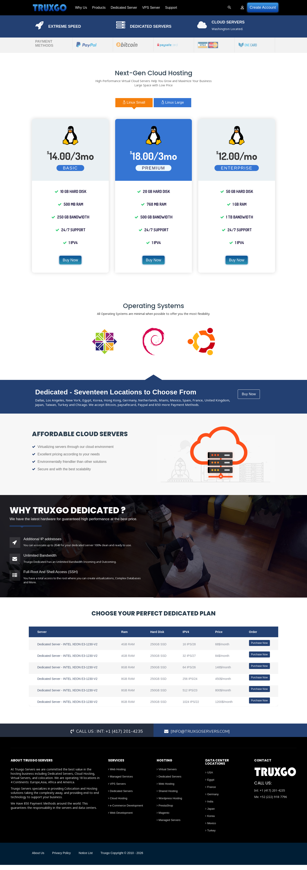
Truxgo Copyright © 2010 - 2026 (132, 858)
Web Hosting (117, 774)
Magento (163, 818)
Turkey (210, 835)
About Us (38, 858)
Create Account (263, 7)
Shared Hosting (167, 796)
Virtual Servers (167, 774)
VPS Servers (117, 789)
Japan (210, 814)
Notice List (92, 858)
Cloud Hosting (117, 803)
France (210, 792)
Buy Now (70, 261)
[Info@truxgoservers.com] (202, 737)
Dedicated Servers (120, 796)
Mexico (210, 828)
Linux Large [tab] (176, 103)
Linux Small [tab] (129, 103)
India (209, 806)
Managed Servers (168, 825)
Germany (212, 799)
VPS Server (149, 7)
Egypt (209, 785)
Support (168, 7)
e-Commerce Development (125, 810)
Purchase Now (259, 644)
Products (96, 7)
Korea (209, 821)
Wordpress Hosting (169, 803)
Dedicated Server (121, 7)
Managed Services (120, 781)
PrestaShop (165, 810)
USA (209, 777)
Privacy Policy (65, 858)
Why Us (78, 7)
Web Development (120, 818)
